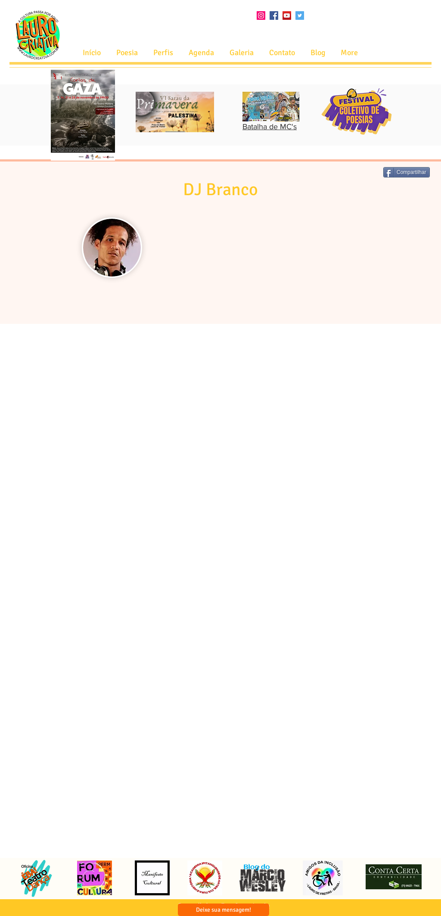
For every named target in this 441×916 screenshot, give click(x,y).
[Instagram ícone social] (261, 15)
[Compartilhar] (406, 172)
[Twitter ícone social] (299, 15)
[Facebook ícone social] (274, 15)
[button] (201, 53)
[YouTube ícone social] (287, 15)
